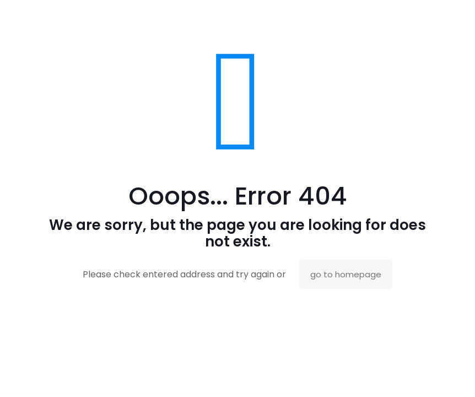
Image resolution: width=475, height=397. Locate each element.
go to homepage (345, 274)
